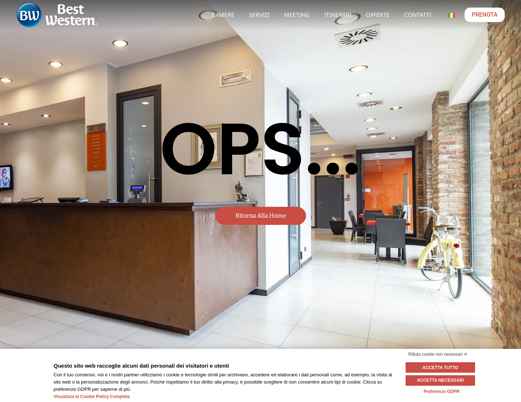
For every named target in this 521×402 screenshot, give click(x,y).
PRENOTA (484, 14)
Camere (223, 15)
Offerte (378, 15)
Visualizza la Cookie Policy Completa (92, 396)
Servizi (259, 15)
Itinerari (337, 15)
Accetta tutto (441, 367)
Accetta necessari (441, 380)
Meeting (297, 15)
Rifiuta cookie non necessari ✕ (437, 354)
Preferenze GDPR (441, 391)
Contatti (417, 15)
